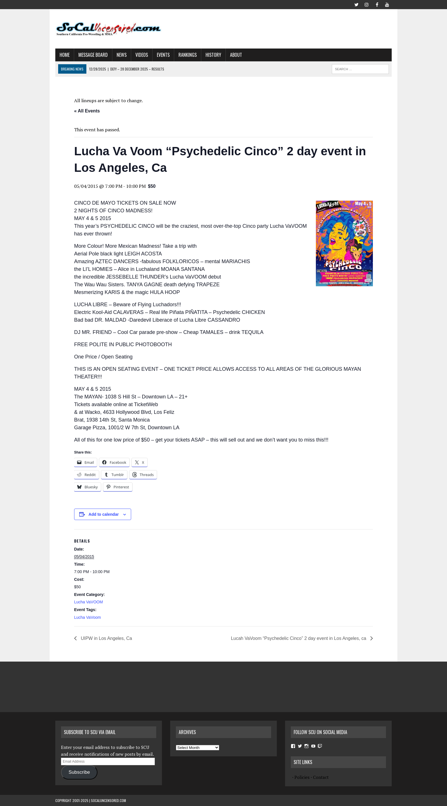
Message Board (93, 54)
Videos (141, 54)
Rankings (187, 54)
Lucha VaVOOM (88, 602)
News (122, 54)
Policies (302, 777)
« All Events (87, 110)
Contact (321, 777)
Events (163, 54)
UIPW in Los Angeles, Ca (106, 638)
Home (65, 54)
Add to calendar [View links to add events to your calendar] (104, 514)
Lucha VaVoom (87, 617)
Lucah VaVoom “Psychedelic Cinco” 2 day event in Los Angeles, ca (299, 638)
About (236, 54)
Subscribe (79, 772)
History (213, 54)
